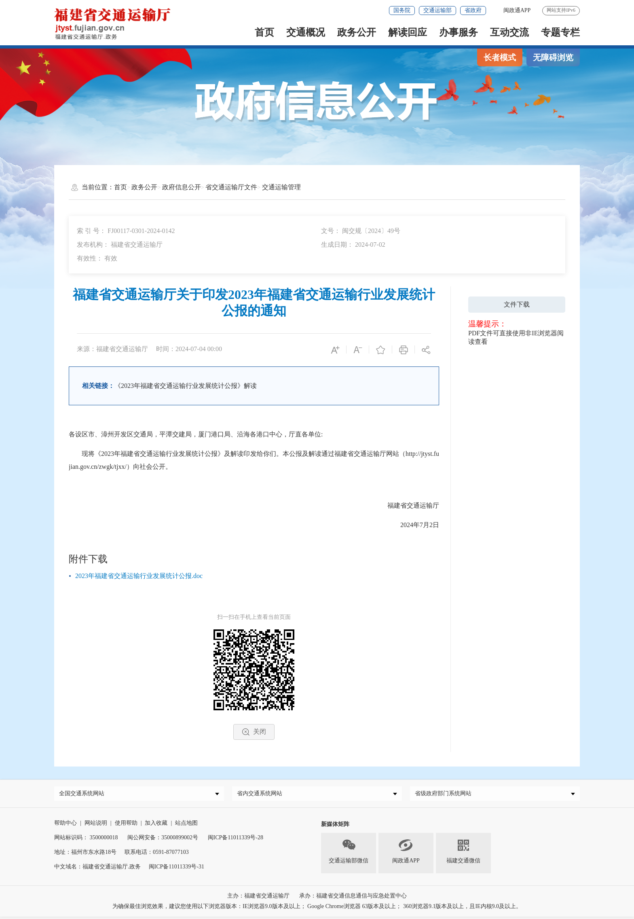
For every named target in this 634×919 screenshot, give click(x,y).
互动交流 (509, 32)
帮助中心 (65, 825)
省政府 (473, 10)
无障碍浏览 (553, 57)
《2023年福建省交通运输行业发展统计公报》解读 (185, 385)
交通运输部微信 (348, 853)
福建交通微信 (463, 853)
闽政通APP (406, 853)
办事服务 (458, 32)
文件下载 (517, 304)
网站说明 (96, 825)
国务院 (401, 10)
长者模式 (500, 57)
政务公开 (356, 32)
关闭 (254, 732)
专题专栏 (560, 32)
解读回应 (407, 32)
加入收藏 (156, 825)
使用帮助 (126, 825)
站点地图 (186, 825)
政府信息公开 (181, 187)
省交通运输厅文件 (231, 187)
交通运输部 (437, 10)
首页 (264, 32)
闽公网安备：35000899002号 (162, 840)
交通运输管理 (281, 187)
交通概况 (305, 32)
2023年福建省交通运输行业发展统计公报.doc (139, 575)
